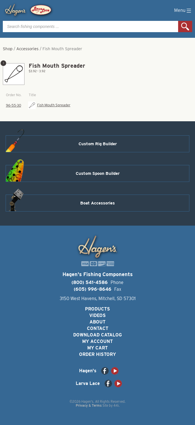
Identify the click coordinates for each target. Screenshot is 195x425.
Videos (97, 315)
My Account (97, 341)
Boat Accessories (97, 203)
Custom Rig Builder (98, 143)
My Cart (97, 348)
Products (97, 309)
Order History (97, 354)
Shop (7, 48)
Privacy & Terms (89, 405)
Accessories (27, 48)
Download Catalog (97, 335)
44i (116, 405)
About (97, 322)
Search (185, 26)
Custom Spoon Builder (98, 173)
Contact (97, 328)
